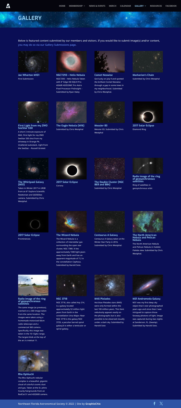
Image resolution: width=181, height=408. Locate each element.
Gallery (139, 6)
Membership (76, 6)
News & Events (97, 6)
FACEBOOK (171, 6)
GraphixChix (93, 403)
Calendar (125, 6)
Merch (112, 6)
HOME (62, 6)
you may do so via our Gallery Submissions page (47, 44)
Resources (156, 6)
